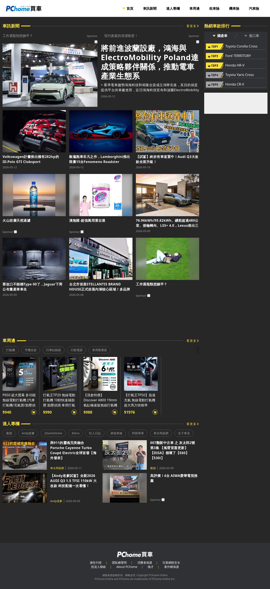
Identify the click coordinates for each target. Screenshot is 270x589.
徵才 (151, 567)
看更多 (191, 26)
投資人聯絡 (98, 567)
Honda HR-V (234, 65)
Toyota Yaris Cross (239, 75)
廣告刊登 (96, 562)
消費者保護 (144, 562)
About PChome (126, 567)
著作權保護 (171, 567)
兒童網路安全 (171, 562)
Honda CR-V (234, 84)
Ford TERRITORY (238, 56)
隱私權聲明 (119, 562)
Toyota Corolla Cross (241, 46)
